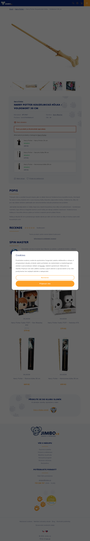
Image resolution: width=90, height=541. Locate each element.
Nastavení (45, 277)
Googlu (42, 266)
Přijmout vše (45, 284)
